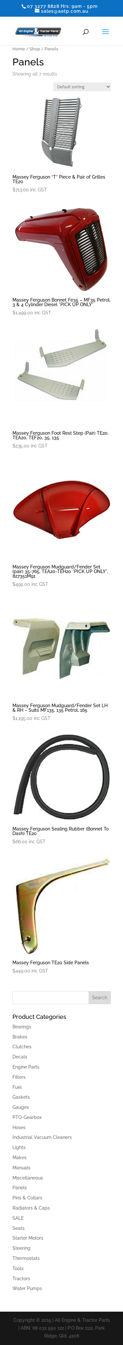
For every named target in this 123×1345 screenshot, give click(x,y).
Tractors (21, 1278)
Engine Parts (25, 1067)
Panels (19, 1187)
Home (18, 48)
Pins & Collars (27, 1197)
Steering (21, 1248)
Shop (35, 48)
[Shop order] (82, 86)
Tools (18, 1268)
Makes (19, 1157)
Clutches (21, 1046)
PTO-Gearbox (27, 1117)
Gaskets (21, 1097)
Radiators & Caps (31, 1208)
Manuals (21, 1167)
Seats (18, 1228)
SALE (18, 1218)
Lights (19, 1147)
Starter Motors (27, 1238)
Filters (19, 1077)
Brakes (19, 1036)
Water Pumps (27, 1288)
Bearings (21, 1026)
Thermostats (26, 1258)
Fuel (17, 1087)
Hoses (19, 1127)
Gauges (20, 1107)
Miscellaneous (27, 1177)
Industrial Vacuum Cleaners (42, 1137)
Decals (19, 1056)
